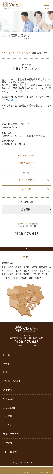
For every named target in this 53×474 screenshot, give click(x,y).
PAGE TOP (43, 472)
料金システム (10, 372)
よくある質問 (10, 407)
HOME (4, 53)
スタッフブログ (23, 53)
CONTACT (26, 472)
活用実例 (7, 390)
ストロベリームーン (27, 155)
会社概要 (7, 416)
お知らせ (26, 189)
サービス (7, 363)
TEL (8, 472)
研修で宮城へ (26, 162)
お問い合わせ (10, 451)
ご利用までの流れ (12, 381)
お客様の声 (8, 399)
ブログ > (12, 53)
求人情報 (7, 443)
